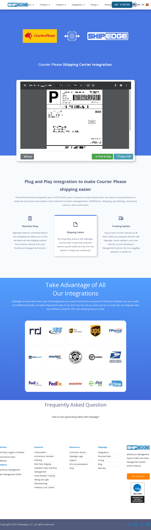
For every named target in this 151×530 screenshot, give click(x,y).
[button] (29, 4)
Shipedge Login (76, 456)
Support (72, 460)
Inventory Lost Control (44, 487)
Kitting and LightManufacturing (41, 481)
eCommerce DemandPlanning (43, 458)
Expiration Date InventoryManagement (45, 470)
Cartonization (40, 452)
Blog (100, 464)
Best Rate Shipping (42, 464)
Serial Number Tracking (44, 475)
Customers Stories (77, 452)
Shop (71, 468)
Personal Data (104, 456)
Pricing (93, 4)
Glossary (102, 468)
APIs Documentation (78, 464)
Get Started (138, 476)
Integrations (77, 4)
